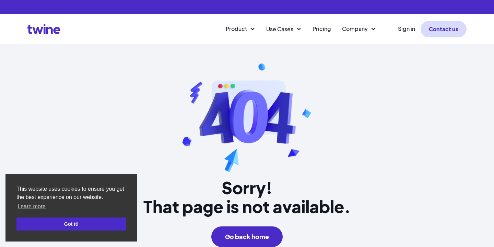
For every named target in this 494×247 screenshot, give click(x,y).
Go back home (247, 236)
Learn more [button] (31, 206)
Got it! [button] (71, 224)
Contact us (443, 29)
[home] (43, 29)
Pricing (322, 28)
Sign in (406, 28)
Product (236, 28)
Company (355, 28)
